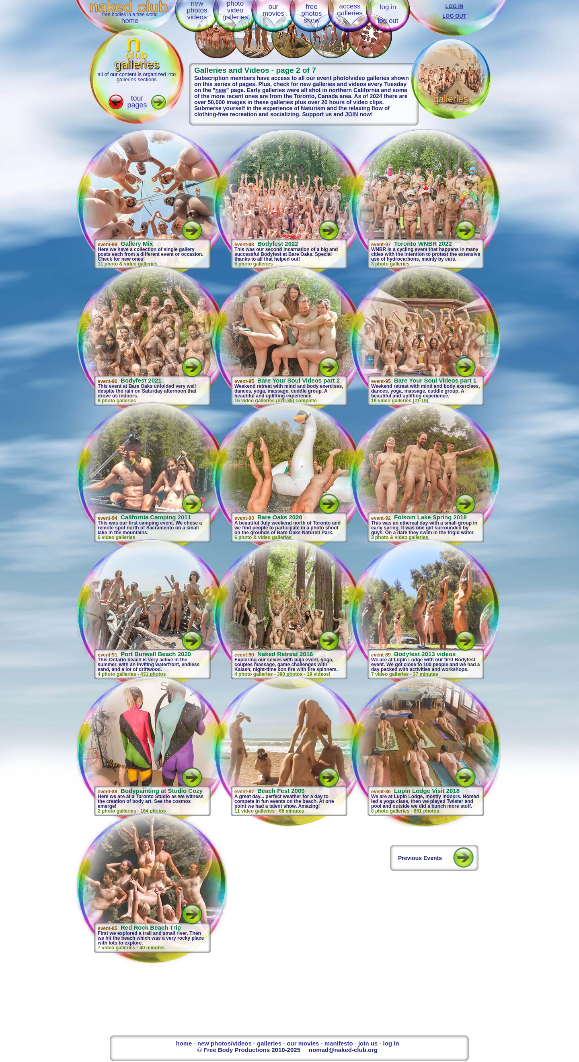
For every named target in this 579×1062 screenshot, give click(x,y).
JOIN (351, 114)
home (130, 21)
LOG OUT (454, 16)
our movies (303, 1043)
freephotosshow (311, 13)
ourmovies (273, 10)
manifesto (338, 1043)
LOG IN (455, 6)
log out (388, 21)
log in (388, 7)
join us (368, 1043)
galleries (269, 1043)
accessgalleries (349, 9)
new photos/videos (224, 1043)
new (221, 90)
